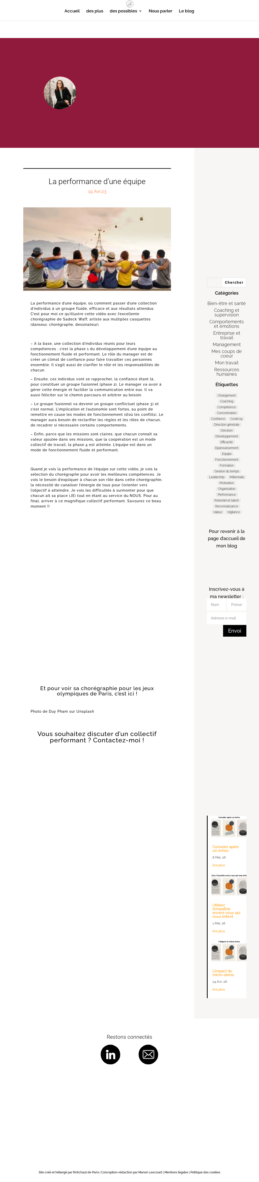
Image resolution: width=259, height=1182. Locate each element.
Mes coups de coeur (226, 354)
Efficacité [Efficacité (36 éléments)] (227, 442)
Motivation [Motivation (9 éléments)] (227, 483)
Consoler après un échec (225, 849)
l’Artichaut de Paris (86, 1172)
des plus (94, 11)
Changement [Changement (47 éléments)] (227, 395)
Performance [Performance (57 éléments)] (227, 494)
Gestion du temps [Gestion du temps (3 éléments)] (226, 471)
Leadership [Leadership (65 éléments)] (216, 477)
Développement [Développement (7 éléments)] (226, 436)
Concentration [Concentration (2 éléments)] (226, 413)
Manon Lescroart (150, 1172)
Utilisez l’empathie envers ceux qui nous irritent (226, 911)
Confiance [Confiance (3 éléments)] (218, 419)
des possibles (123, 11)
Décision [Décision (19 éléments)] (227, 430)
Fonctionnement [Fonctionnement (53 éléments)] (226, 459)
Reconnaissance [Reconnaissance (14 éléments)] (226, 506)
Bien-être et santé (226, 303)
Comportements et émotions (226, 324)
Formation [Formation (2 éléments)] (227, 465)
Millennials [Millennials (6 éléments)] (237, 477)
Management (227, 344)
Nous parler (160, 11)
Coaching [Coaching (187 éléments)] (226, 401)
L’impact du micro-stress (223, 973)
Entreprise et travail (226, 335)
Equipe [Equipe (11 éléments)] (226, 454)
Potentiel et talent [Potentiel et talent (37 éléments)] (226, 500)
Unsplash (85, 711)
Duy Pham (58, 711)
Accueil (72, 11)
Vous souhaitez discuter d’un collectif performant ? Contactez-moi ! (97, 737)
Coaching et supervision (226, 312)
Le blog (186, 11)
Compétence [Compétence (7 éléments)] (227, 407)
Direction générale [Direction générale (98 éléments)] (226, 424)
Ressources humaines (226, 372)
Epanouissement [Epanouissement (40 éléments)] (226, 448)
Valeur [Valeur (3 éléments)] (217, 512)
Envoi (234, 631)
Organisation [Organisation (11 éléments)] (226, 489)
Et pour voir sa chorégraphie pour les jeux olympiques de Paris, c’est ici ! (97, 691)
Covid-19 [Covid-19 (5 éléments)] (236, 419)
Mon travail (227, 362)
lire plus (218, 865)
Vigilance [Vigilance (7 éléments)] (233, 512)
